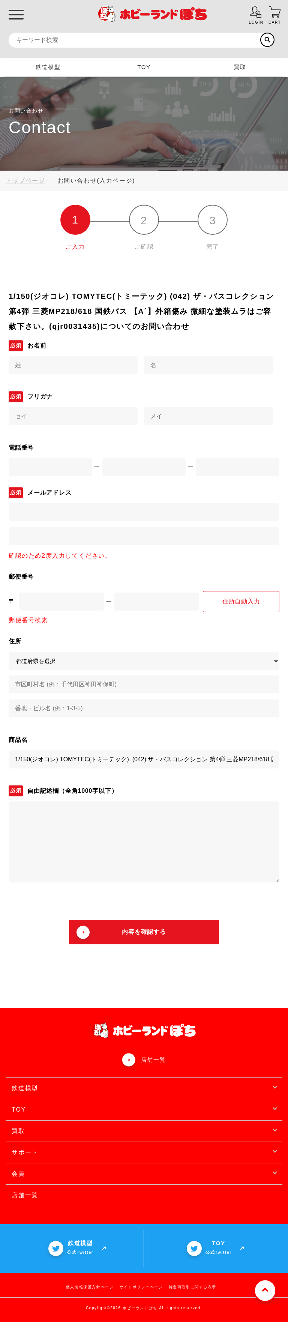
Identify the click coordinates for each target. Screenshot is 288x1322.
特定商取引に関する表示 (193, 1287)
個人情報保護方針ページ (90, 1287)
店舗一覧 (153, 1059)
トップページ (25, 180)
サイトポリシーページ (141, 1287)
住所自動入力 (241, 601)
